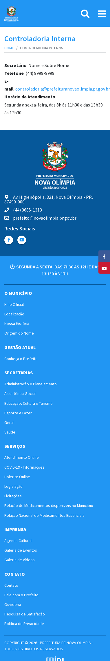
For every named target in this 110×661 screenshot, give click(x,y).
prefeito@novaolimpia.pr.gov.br (40, 218)
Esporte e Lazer (18, 413)
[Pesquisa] (85, 14)
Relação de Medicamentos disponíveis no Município (48, 505)
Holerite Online (17, 476)
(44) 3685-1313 (23, 209)
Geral (9, 422)
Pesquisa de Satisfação (24, 614)
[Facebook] (104, 256)
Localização (14, 314)
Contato (11, 585)
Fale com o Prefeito (21, 594)
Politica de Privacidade (24, 623)
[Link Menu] (102, 14)
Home (9, 48)
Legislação (13, 486)
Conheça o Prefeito (21, 358)
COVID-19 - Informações (24, 467)
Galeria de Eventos (20, 550)
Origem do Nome (19, 333)
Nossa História (16, 323)
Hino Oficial (14, 304)
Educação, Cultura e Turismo (28, 403)
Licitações (13, 496)
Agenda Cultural (18, 540)
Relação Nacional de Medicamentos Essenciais (44, 515)
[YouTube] (104, 268)
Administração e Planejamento (30, 384)
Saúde (9, 432)
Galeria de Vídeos (19, 559)
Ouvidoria (12, 604)
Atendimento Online (21, 457)
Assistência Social (20, 393)
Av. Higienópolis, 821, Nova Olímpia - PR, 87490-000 (48, 199)
